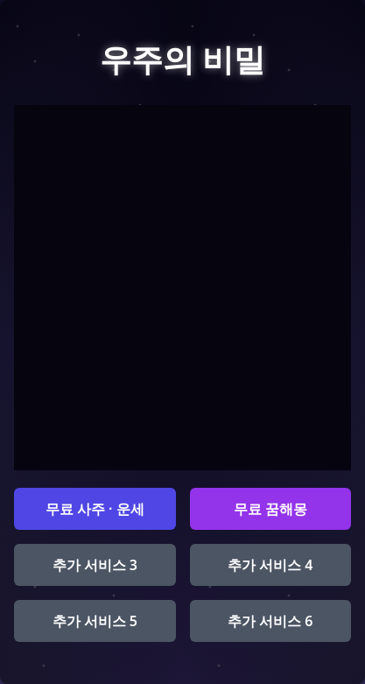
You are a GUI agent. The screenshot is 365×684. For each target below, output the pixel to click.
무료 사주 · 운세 (95, 508)
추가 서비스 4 (270, 565)
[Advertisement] (182, 287)
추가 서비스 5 (95, 621)
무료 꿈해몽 (270, 508)
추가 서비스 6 (270, 621)
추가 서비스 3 (95, 565)
